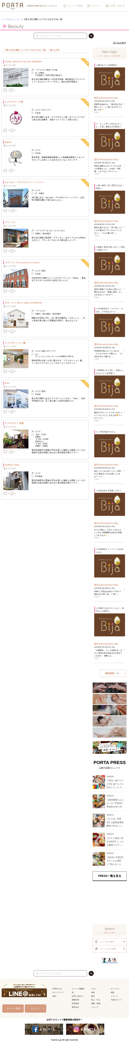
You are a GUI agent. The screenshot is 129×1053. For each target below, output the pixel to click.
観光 (93, 996)
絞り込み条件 (119, 43)
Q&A (54, 996)
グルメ (94, 989)
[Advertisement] (110, 902)
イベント (114, 996)
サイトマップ (57, 992)
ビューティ (15, 19)
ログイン (94, 6)
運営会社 (75, 1007)
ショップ (94, 1007)
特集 (93, 992)
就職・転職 (95, 1003)
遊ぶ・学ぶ (95, 1000)
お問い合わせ (115, 6)
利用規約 (75, 1003)
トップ (5, 19)
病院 (112, 992)
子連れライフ (116, 1000)
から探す (104, 942)
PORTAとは (57, 989)
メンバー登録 (73, 6)
